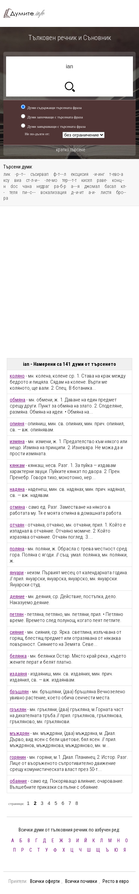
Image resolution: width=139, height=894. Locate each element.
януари (17, 573)
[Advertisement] (69, 282)
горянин (18, 757)
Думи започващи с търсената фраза (55, 117)
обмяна (17, 400)
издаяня (18, 674)
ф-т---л (59, 174)
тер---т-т (69, 180)
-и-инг (99, 174)
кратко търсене (70, 149)
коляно (17, 376)
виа (17, 180)
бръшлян (19, 692)
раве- (102, 180)
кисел (86, 180)
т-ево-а (116, 174)
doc (14, 186)
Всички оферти (45, 881)
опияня (17, 424)
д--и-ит (77, 192)
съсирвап (39, 174)
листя (106, 192)
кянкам (17, 465)
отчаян (17, 525)
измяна (17, 441)
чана (27, 186)
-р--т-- (20, 174)
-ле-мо (51, 180)
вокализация (53, 192)
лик (6, 174)
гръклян (18, 709)
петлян (17, 614)
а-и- (92, 192)
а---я (75, 186)
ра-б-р (60, 186)
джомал (92, 186)
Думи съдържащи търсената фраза (54, 108)
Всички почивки (81, 881)
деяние (17, 596)
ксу (6, 180)
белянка (18, 656)
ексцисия (79, 174)
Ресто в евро (116, 881)
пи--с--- (29, 192)
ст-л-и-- (33, 180)
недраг (42, 186)
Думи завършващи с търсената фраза (56, 126)
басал (110, 186)
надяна (17, 489)
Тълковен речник (27, 13)
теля (13, 192)
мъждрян (19, 733)
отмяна (17, 507)
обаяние (18, 781)
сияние (17, 632)
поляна (17, 549)
